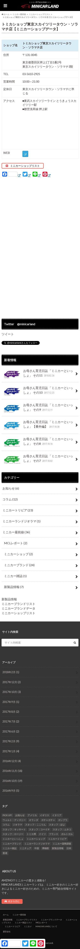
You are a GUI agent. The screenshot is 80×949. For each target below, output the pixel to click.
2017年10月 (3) (11, 692)
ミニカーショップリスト (18, 613)
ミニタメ (28, 926)
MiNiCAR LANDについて (46, 926)
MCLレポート (15, 543)
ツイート (8, 334)
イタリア (56, 815)
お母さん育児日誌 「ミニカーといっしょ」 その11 (37, 374)
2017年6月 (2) (10, 731)
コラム (10, 499)
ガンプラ (62, 820)
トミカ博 (31, 834)
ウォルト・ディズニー (14, 820)
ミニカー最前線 (16, 532)
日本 (69, 848)
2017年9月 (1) (10, 701)
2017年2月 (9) (10, 741)
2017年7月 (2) (10, 721)
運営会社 (7, 931)
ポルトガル (67, 834)
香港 (5, 853)
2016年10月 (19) (12, 780)
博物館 (45, 848)
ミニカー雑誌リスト (23, 922)
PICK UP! (7, 815)
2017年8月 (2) (10, 711)
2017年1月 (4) (10, 751)
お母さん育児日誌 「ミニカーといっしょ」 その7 (37, 460)
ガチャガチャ (48, 820)
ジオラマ (17, 824)
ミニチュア (25, 848)
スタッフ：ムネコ (62, 829)
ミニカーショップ (18, 554)
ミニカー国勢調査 (62, 843)
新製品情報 (14, 587)
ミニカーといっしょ (13, 838)
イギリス (44, 815)
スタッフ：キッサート (14, 829)
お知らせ (10, 488)
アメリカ (32, 815)
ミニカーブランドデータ (18, 608)
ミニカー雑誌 (15, 576)
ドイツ (42, 834)
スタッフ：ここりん (35, 824)
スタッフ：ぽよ (57, 824)
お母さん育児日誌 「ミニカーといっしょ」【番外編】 (37, 426)
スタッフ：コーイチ (39, 829)
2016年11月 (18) (12, 770)
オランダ (33, 820)
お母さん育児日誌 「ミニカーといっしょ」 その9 (37, 409)
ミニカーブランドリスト (18, 604)
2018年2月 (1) (10, 672)
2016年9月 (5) (10, 790)
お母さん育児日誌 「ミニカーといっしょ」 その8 (37, 443)
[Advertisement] (40, 247)
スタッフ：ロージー (13, 834)
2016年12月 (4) (11, 761)
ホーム (6, 914)
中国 (36, 848)
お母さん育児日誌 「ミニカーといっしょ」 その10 (37, 392)
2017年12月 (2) (11, 682)
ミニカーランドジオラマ (21, 521)
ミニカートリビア (17, 510)
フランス (53, 834)
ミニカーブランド (19, 565)
